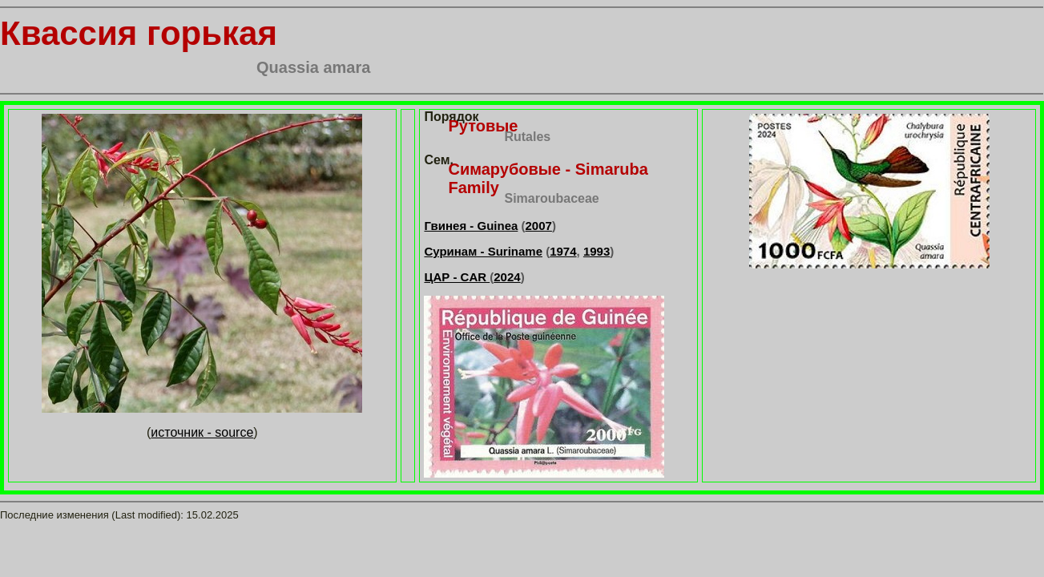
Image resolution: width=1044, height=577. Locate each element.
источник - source (202, 432)
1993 (596, 251)
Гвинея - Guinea (471, 225)
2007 (539, 225)
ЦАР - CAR (457, 277)
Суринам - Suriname (483, 251)
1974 (563, 251)
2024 (507, 277)
